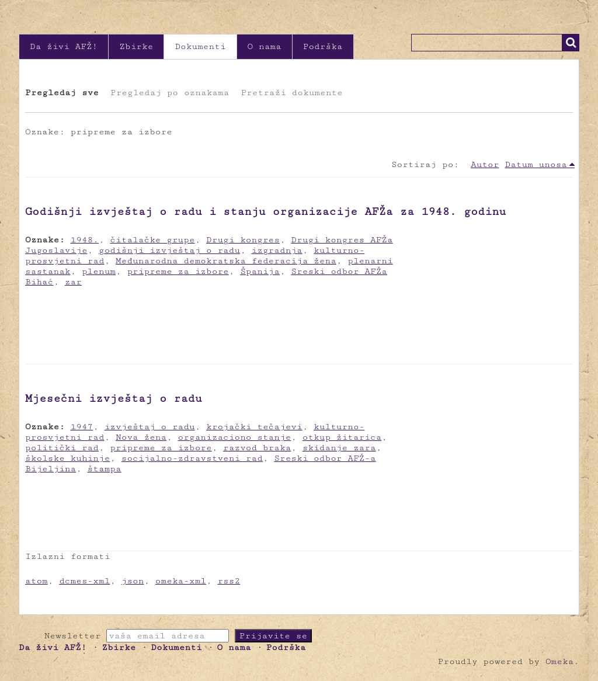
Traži (570, 42)
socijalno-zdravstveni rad (192, 458)
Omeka (559, 661)
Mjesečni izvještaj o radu (113, 398)
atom (36, 581)
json (132, 581)
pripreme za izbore (177, 271)
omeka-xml (180, 581)
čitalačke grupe (152, 240)
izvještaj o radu (150, 427)
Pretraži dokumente (291, 93)
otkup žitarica (342, 437)
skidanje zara (339, 448)
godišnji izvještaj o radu (169, 250)
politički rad (62, 448)
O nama (264, 46)
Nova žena (141, 437)
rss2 (228, 581)
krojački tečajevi (254, 427)
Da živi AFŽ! (64, 46)
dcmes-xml (84, 581)
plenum (99, 271)
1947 (82, 427)
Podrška (323, 46)
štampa (104, 469)
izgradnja (277, 250)
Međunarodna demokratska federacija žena (226, 261)
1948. (85, 240)
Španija (260, 271)
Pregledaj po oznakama (169, 93)
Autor (485, 164)
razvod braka (257, 448)
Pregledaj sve (62, 93)
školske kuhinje (67, 458)
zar (73, 282)
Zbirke (136, 46)
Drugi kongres (243, 240)
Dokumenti (200, 46)
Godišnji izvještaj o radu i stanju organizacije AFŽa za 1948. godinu (265, 211)
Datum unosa (536, 164)
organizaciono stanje (234, 437)
